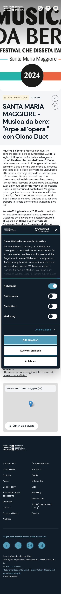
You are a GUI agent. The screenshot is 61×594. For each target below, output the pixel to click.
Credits (35, 513)
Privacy (6, 481)
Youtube (30, 545)
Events (35, 475)
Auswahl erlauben (30, 350)
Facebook (6, 545)
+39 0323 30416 (13, 566)
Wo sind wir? (9, 469)
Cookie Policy (9, 486)
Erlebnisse (7, 501)
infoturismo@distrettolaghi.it (16, 570)
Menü (55, 8)
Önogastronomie (40, 463)
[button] (31, 404)
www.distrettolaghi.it (12, 573)
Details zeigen (42, 329)
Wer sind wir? (9, 463)
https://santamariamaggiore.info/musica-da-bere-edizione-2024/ (29, 374)
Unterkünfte (37, 481)
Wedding (36, 492)
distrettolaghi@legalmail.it (43, 570)
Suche (48, 8)
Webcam (36, 469)
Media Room (38, 498)
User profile (40, 8)
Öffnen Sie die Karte (23, 425)
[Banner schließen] (56, 230)
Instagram (18, 545)
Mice (34, 486)
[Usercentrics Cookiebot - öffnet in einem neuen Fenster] (36, 230)
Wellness (7, 519)
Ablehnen (30, 361)
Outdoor (7, 507)
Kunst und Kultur (11, 513)
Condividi (55, 98)
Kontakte (7, 475)
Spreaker (42, 545)
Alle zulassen (30, 339)
